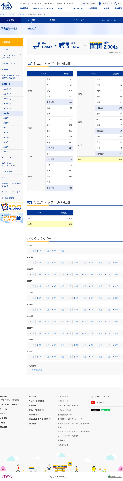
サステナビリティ (79, 20)
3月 (47, 251)
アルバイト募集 (35, 4)
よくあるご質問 (8, 198)
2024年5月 (7, 89)
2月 (40, 251)
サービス (3, 409)
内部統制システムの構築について (11, 184)
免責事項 (61, 440)
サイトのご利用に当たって (68, 406)
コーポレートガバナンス (11, 192)
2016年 (6, 147)
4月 (55, 251)
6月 (70, 263)
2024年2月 (7, 104)
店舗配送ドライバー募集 (64, 4)
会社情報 (31, 20)
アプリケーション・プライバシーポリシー (74, 431)
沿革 (3, 177)
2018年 (6, 137)
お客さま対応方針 (65, 410)
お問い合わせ (90, 3)
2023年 (6, 113)
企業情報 (10, 20)
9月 (92, 263)
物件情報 (32, 424)
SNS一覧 (32, 396)
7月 (77, 263)
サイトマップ (63, 396)
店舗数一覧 (6, 84)
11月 (108, 263)
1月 (32, 251)
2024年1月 (7, 108)
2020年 (6, 128)
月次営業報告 (37, 370)
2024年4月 (7, 94)
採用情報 (23, 4)
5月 (62, 251)
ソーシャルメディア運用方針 (69, 436)
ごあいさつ (6, 49)
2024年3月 (7, 99)
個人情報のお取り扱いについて (70, 419)
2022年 (6, 118)
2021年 (6, 123)
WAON (2, 414)
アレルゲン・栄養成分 (10, 400)
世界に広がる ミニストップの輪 (8, 164)
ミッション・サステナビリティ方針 (11, 56)
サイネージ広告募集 (36, 401)
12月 (117, 263)
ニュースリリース (109, 20)
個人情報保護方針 (65, 415)
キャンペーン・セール (8, 405)
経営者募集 (49, 4)
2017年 (6, 142)
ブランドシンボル (8, 64)
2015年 (6, 152)
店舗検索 (3, 427)
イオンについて (8, 157)
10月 (100, 263)
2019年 (6, 132)
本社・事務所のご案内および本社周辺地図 (11, 77)
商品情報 (3, 396)
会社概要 (5, 70)
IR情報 (52, 20)
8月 (85, 263)
